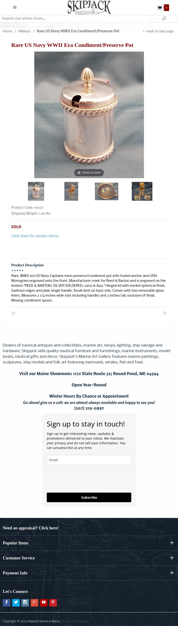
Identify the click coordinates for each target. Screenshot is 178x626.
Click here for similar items (35, 236)
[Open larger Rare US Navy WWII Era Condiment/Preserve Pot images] (89, 115)
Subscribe (89, 497)
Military (25, 31)
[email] (89, 460)
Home (7, 31)
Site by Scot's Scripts (75, 621)
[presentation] (82, 479)
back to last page (158, 31)
